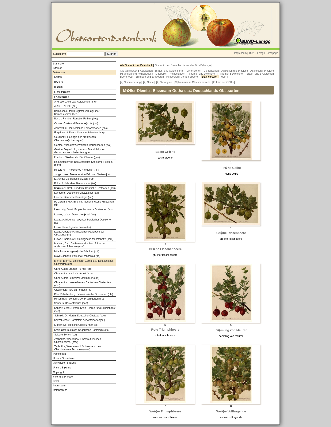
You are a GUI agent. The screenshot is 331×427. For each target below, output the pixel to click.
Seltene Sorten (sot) (65, 334)
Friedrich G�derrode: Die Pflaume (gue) (77, 157)
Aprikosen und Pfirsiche (234, 70)
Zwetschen (238, 73)
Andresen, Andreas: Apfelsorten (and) (75, 101)
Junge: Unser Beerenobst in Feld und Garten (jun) (82, 174)
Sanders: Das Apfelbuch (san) (71, 303)
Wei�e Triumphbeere (165, 411)
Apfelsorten (146, 70)
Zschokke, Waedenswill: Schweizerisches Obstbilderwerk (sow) (77, 341)
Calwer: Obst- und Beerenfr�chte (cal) (76, 123)
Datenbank (59, 72)
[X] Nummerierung (130, 82)
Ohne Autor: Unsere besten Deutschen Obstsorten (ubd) (82, 284)
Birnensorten (194, 70)
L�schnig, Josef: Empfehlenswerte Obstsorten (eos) (84, 209)
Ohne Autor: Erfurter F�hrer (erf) (73, 268)
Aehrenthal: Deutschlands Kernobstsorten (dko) (81, 128)
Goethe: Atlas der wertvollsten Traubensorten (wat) (82, 145)
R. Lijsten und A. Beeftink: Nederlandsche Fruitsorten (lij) (84, 203)
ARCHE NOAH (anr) (65, 106)
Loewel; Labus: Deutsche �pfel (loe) (75, 214)
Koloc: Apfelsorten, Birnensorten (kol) (75, 183)
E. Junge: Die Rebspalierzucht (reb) (74, 178)
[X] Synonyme (164, 82)
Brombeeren (143, 76)
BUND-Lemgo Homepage (263, 53)
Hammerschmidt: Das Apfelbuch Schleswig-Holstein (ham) (83, 163)
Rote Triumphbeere (165, 329)
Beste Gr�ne (165, 151)
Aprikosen (256, 70)
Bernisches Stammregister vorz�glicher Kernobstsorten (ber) (76, 112)
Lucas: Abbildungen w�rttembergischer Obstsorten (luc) (83, 221)
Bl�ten (58, 86)
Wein (224, 76)
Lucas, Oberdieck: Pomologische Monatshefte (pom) (83, 239)
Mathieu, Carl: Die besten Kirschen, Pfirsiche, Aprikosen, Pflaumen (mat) (79, 245)
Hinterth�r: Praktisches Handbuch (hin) (76, 169)
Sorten (58, 76)
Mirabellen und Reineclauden (137, 73)
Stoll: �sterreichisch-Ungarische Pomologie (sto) (81, 329)
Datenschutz (60, 390)
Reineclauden (178, 73)
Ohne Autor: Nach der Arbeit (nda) (73, 273)
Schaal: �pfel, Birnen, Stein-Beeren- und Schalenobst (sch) (84, 310)
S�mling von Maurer (231, 330)
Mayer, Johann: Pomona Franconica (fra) (77, 256)
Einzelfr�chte (62, 91)
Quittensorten (211, 70)
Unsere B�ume (62, 367)
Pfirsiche (269, 70)
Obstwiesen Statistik (64, 362)
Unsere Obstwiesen (64, 358)
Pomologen (59, 353)
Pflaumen (224, 73)
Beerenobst (127, 76)
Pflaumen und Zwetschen (202, 73)
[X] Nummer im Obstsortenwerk (192, 82)
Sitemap (57, 68)
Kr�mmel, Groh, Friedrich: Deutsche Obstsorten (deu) (85, 188)
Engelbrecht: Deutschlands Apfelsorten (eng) (79, 132)
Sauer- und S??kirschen (260, 73)
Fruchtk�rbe (61, 97)
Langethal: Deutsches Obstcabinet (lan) (76, 192)
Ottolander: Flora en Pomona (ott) (73, 289)
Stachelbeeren (210, 76)
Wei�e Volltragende (231, 411)
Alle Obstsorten (129, 70)
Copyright (58, 372)
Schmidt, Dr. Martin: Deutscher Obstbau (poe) (80, 315)
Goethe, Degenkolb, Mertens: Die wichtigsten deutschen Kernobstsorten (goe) (79, 151)
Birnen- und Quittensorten (170, 70)
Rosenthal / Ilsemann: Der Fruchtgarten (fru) (79, 298)
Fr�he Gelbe (231, 168)
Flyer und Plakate (63, 376)
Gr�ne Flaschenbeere (165, 249)
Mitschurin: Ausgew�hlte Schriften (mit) (76, 251)
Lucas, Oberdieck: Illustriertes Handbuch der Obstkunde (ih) (79, 233)
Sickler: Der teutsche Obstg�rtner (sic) (76, 324)
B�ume (58, 81)
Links (56, 381)
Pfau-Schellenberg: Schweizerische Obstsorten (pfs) (83, 294)
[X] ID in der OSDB (223, 82)
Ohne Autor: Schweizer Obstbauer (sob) (76, 277)
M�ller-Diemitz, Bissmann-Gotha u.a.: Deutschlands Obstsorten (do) (84, 262)
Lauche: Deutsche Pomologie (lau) (73, 197)
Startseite (58, 63)
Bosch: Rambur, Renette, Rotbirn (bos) (76, 118)
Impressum (240, 53)
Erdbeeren (158, 76)
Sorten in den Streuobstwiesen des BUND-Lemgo (183, 65)
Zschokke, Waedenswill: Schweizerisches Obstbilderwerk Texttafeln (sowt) (77, 348)
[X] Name (148, 82)
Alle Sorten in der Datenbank (136, 65)
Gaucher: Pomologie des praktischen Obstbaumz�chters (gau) (75, 138)
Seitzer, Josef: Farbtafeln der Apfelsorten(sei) (79, 320)
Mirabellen (161, 73)
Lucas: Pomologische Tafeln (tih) (72, 227)
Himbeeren (172, 76)
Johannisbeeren (190, 76)
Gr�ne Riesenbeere (231, 233)
